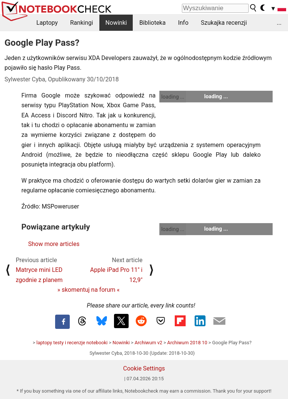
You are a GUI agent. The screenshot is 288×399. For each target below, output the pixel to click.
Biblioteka (152, 22)
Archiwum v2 (148, 342)
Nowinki (116, 22)
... (279, 22)
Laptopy (47, 22)
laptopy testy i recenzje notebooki (72, 342)
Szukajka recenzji (224, 22)
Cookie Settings (144, 368)
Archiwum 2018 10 (187, 342)
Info (183, 22)
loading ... (172, 97)
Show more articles (54, 244)
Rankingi (81, 22)
